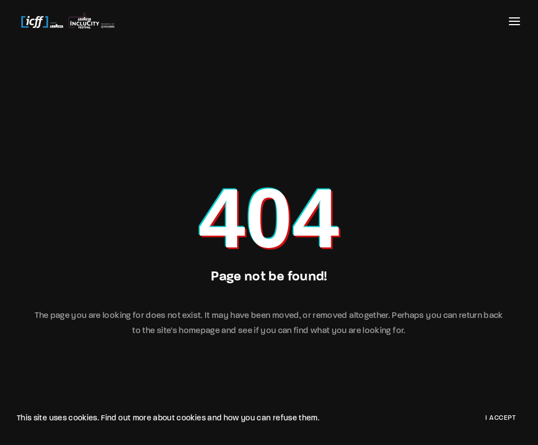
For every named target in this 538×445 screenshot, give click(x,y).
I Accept (500, 418)
